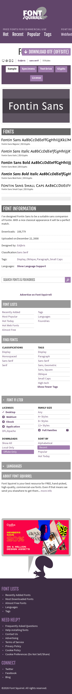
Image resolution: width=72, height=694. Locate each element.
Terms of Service (14, 642)
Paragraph (43, 259)
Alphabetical (45, 443)
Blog (8, 677)
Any (40, 412)
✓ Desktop (8, 412)
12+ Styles (44, 425)
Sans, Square (45, 370)
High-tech (43, 383)
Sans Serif (22, 252)
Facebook (11, 673)
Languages (44, 316)
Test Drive (46, 69)
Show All (7, 443)
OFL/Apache (9, 431)
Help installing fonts (16, 630)
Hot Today (8, 321)
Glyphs (61, 69)
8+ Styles (43, 421)
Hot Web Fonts (10, 325)
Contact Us (11, 634)
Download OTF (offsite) (46, 51)
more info (46, 491)
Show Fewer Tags (47, 387)
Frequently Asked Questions (21, 626)
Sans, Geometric (47, 365)
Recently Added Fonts (18, 595)
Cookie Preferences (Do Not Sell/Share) (27, 654)
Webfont (9, 417)
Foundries (44, 321)
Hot (5, 34)
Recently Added (11, 312)
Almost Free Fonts (15, 603)
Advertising (11, 638)
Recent (17, 34)
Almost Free (9, 330)
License (36, 78)
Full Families (47, 430)
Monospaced (9, 356)
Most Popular (9, 316)
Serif (4, 365)
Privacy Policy (13, 646)
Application (11, 427)
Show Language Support (31, 266)
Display (21, 259)
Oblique (31, 259)
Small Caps (56, 259)
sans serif (34, 60)
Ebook (8, 422)
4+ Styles (43, 416)
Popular (33, 34)
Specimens (28, 69)
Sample (12, 69)
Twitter (9, 669)
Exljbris (21, 60)
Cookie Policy (13, 650)
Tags (47, 34)
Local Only (8, 447)
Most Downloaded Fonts (19, 599)
